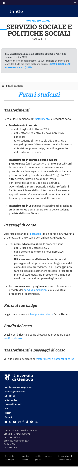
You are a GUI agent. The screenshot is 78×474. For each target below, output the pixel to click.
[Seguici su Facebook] (23, 421)
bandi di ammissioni (35, 290)
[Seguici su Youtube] (14, 421)
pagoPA (8, 413)
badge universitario (41, 314)
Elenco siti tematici (13, 404)
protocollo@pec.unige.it (16, 440)
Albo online (10, 396)
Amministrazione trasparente (18, 387)
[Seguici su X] (10, 421)
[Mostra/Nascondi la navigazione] (4, 11)
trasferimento (42, 119)
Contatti (8, 417)
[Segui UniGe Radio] (37, 421)
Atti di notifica (11, 400)
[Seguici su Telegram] (31, 421)
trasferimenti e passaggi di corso (55, 359)
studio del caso (13, 338)
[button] (4, 2)
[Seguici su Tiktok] (27, 421)
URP (6, 408)
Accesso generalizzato (15, 391)
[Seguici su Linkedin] (6, 421)
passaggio (36, 233)
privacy (48, 456)
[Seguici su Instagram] (19, 421)
